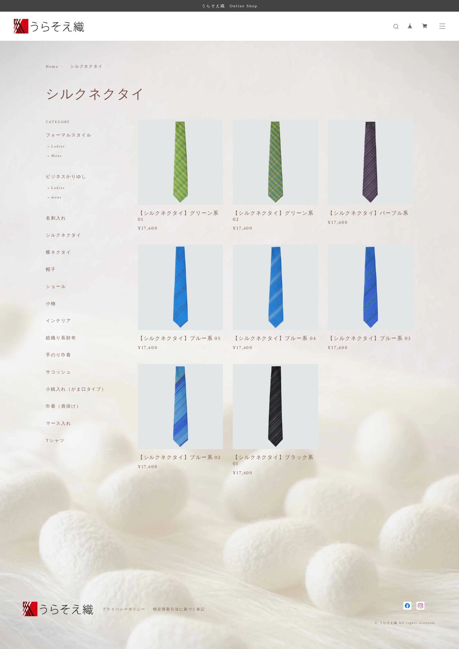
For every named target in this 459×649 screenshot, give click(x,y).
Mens (56, 156)
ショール (56, 287)
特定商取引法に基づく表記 (179, 609)
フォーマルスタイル (68, 135)
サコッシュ (58, 372)
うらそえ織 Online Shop (229, 6)
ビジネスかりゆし (66, 177)
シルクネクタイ (63, 235)
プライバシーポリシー (123, 609)
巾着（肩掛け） (63, 406)
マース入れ (58, 424)
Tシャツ (55, 441)
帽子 (51, 270)
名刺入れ (56, 218)
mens (56, 197)
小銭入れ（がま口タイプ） (76, 389)
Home (52, 67)
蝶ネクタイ (58, 253)
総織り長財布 (61, 338)
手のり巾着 (58, 355)
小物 (51, 304)
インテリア (58, 321)
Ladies (58, 147)
